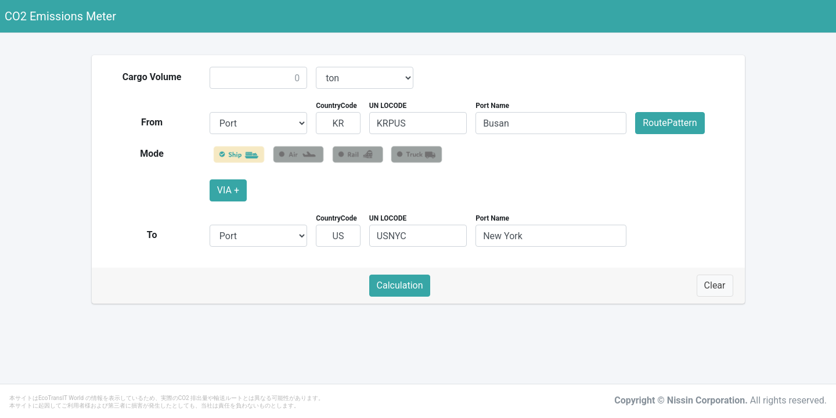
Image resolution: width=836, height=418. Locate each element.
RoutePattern (670, 122)
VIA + (228, 190)
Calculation (400, 285)
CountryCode (336, 106)
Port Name (492, 106)
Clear (715, 285)
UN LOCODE (387, 106)
